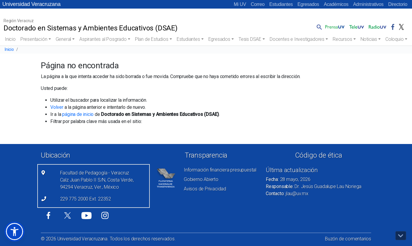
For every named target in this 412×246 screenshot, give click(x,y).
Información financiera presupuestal (220, 170)
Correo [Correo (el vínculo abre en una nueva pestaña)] (258, 4)
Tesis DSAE (250, 39)
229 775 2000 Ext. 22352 (85, 199)
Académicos (336, 4)
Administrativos (368, 4)
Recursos (342, 39)
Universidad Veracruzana (31, 4)
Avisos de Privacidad (205, 189)
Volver (56, 107)
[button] (318, 27)
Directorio (397, 4)
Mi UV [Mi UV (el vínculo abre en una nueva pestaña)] (240, 4)
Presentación (33, 39)
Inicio (10, 39)
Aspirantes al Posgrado (103, 39)
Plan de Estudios (151, 39)
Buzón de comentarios (348, 239)
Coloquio (394, 39)
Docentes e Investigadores (297, 39)
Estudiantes (281, 4)
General (63, 39)
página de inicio (78, 114)
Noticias (368, 39)
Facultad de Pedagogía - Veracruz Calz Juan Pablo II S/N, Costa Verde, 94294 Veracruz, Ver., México (97, 180)
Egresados (308, 4)
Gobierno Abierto (201, 179)
